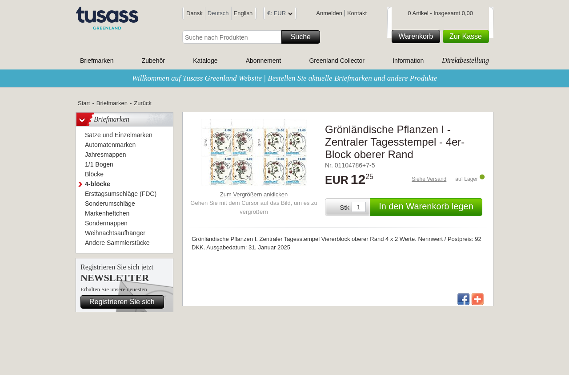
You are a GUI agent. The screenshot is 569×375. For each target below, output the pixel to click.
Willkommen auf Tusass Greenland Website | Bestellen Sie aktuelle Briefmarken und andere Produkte (284, 78)
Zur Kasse (467, 36)
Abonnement (263, 60)
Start (84, 103)
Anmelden (329, 13)
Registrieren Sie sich (125, 302)
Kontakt (357, 13)
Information (408, 60)
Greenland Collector (337, 60)
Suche (304, 37)
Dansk (194, 13)
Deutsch (218, 13)
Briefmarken (96, 60)
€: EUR (280, 14)
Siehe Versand (429, 179)
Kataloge (205, 60)
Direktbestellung (465, 60)
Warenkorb (417, 36)
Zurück (143, 103)
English (243, 13)
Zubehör (153, 60)
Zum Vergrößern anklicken (254, 194)
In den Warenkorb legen (429, 207)
